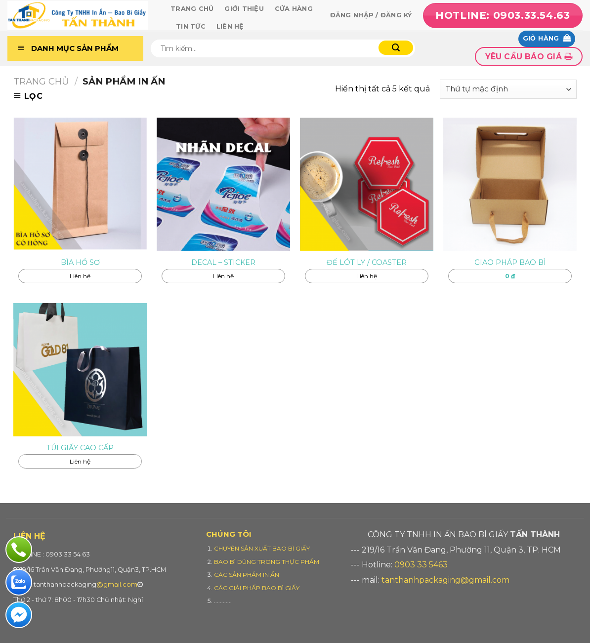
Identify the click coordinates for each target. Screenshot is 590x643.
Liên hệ (230, 26)
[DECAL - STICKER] (223, 184)
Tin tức (191, 26)
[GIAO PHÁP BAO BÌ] (510, 184)
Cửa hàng (294, 8)
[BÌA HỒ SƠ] (80, 184)
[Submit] (396, 48)
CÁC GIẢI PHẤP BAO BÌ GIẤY (256, 588)
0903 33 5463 (421, 564)
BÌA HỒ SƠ (80, 262)
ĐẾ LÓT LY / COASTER (367, 262)
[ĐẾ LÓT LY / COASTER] (366, 184)
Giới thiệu (244, 8)
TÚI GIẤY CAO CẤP (80, 447)
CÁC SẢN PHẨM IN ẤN (246, 574)
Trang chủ (191, 8)
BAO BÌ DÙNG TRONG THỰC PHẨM (266, 561)
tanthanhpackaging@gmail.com (445, 580)
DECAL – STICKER (223, 262)
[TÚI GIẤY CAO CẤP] (80, 369)
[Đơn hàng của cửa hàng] (508, 89)
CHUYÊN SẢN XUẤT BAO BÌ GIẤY (262, 548)
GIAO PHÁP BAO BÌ (510, 262)
